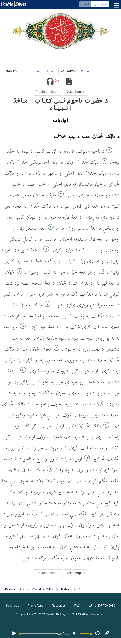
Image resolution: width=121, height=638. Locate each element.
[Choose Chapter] (50, 71)
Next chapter (75, 91)
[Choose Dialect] (75, 71)
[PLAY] (14, 634)
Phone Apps (35, 605)
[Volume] (75, 634)
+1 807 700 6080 (102, 605)
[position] (37, 634)
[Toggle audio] (50, 82)
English (85, 4)
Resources (59, 605)
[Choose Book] (23, 71)
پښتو (104, 4)
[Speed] (97, 634)
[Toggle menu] (115, 5)
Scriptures (12, 605)
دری (96, 4)
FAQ (77, 605)
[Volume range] (86, 634)
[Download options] (69, 82)
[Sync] (106, 634)
